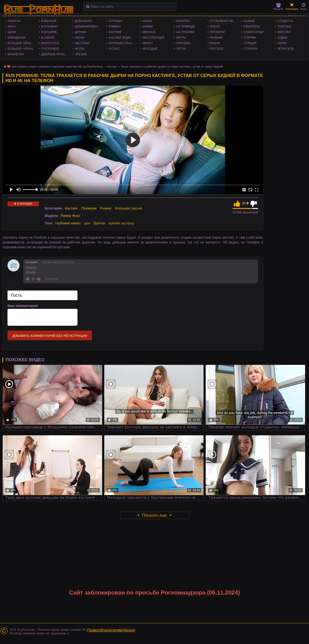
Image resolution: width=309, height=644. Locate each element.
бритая (99, 223)
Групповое (50, 48)
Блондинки (16, 37)
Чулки (282, 43)
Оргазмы (183, 43)
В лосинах (49, 26)
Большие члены (20, 48)
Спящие (250, 43)
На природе (185, 26)
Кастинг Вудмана (122, 37)
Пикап (215, 26)
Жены (79, 37)
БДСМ (11, 32)
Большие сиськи (21, 43)
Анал (11, 26)
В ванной (48, 21)
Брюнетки (15, 54)
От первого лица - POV (224, 21)
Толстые (284, 26)
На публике (185, 32)
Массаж (148, 32)
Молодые (150, 48)
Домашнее (83, 21)
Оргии (181, 48)
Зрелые (81, 54)
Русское (217, 48)
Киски (147, 21)
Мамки (147, 26)
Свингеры (252, 26)
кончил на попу (121, 223)
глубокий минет (68, 223)
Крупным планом (123, 43)
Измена (115, 26)
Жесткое (82, 43)
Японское (285, 48)
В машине (49, 32)
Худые (282, 37)
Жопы (79, 48)
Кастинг (115, 32)
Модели (278, 6)
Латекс (114, 48)
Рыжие (249, 21)
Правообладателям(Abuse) (111, 630)
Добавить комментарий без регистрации (49, 336)
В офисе (48, 37)
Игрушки (115, 21)
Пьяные (216, 37)
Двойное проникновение (55, 54)
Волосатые (50, 43)
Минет (147, 43)
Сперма (250, 37)
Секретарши (253, 32)
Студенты (285, 21)
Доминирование (88, 26)
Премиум (217, 32)
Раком (215, 43)
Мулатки (183, 21)
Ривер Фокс (70, 216)
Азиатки (14, 21)
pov (87, 223)
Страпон (250, 48)
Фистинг (284, 32)
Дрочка (81, 32)
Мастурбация (153, 37)
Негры (181, 37)
